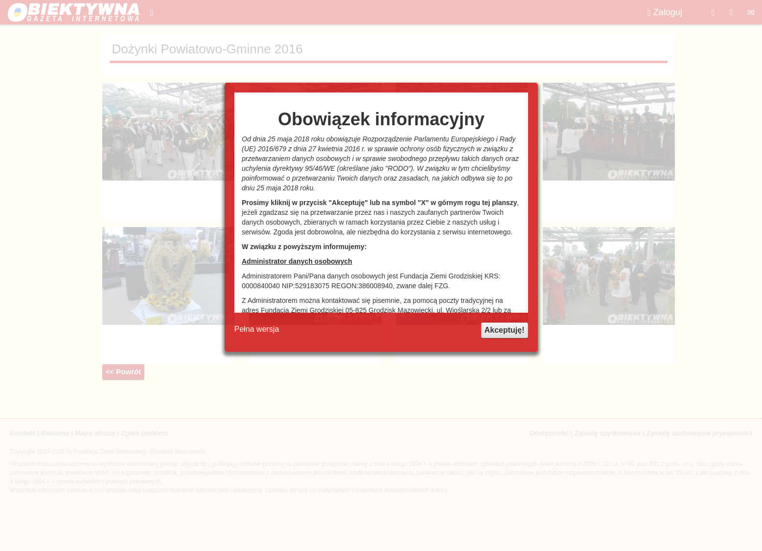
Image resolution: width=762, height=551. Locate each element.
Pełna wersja (256, 329)
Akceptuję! (505, 330)
